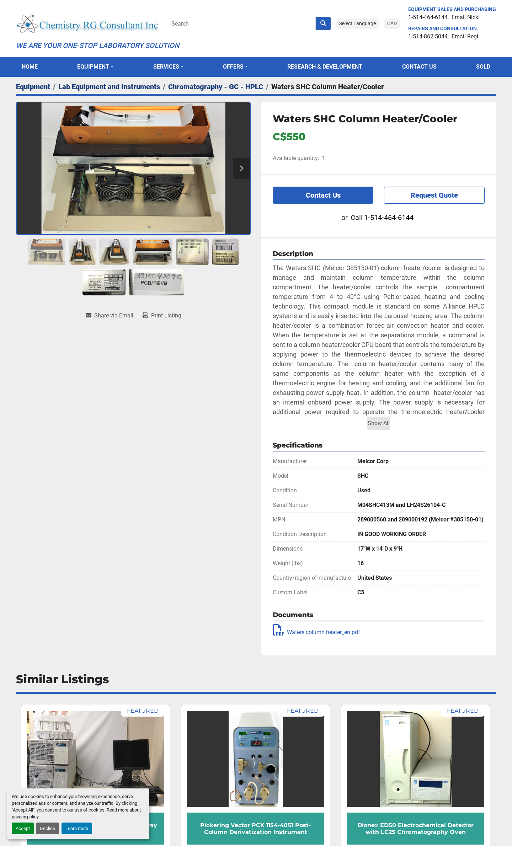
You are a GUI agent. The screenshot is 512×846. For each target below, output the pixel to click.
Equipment (93, 66)
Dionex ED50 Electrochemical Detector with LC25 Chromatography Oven (415, 828)
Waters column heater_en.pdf (316, 632)
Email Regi (465, 36)
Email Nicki (466, 17)
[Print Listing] (162, 315)
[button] (95, 67)
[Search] (241, 23)
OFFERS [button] (233, 66)
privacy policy (25, 816)
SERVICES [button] (166, 66)
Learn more (76, 828)
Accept (23, 828)
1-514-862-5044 (428, 36)
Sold (483, 66)
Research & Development (324, 66)
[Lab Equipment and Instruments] (109, 86)
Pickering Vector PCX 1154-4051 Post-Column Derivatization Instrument (255, 828)
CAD (392, 23)
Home (30, 66)
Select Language (357, 23)
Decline (47, 828)
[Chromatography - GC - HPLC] (215, 86)
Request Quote (434, 195)
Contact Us (419, 66)
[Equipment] (33, 86)
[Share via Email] (109, 315)
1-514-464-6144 (428, 17)
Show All (379, 423)
